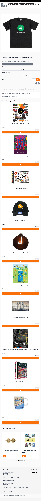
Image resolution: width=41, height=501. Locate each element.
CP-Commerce (22, 495)
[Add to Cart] (38, 79)
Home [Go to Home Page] (2, 9)
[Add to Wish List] (36, 83)
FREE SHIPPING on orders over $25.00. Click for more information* (20, 1)
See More (18, 64)
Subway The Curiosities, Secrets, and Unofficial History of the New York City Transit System (20, 350)
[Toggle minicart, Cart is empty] (6, 6)
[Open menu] (2, 4)
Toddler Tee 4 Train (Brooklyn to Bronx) (10, 9)
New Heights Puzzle (20, 381)
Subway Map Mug (20, 414)
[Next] (24, 460)
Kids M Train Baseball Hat (20, 220)
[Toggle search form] (2, 6)
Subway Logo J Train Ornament (20, 252)
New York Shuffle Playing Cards (20, 188)
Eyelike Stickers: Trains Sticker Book (20, 123)
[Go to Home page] (23, 4)
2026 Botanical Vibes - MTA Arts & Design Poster (20, 156)
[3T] (26, 75)
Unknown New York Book (30, 450)
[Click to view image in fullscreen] (20, 33)
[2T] (23, 75)
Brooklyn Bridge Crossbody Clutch (20, 317)
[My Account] (4, 6)
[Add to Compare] (39, 83)
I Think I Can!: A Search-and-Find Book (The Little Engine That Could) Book (20, 285)
